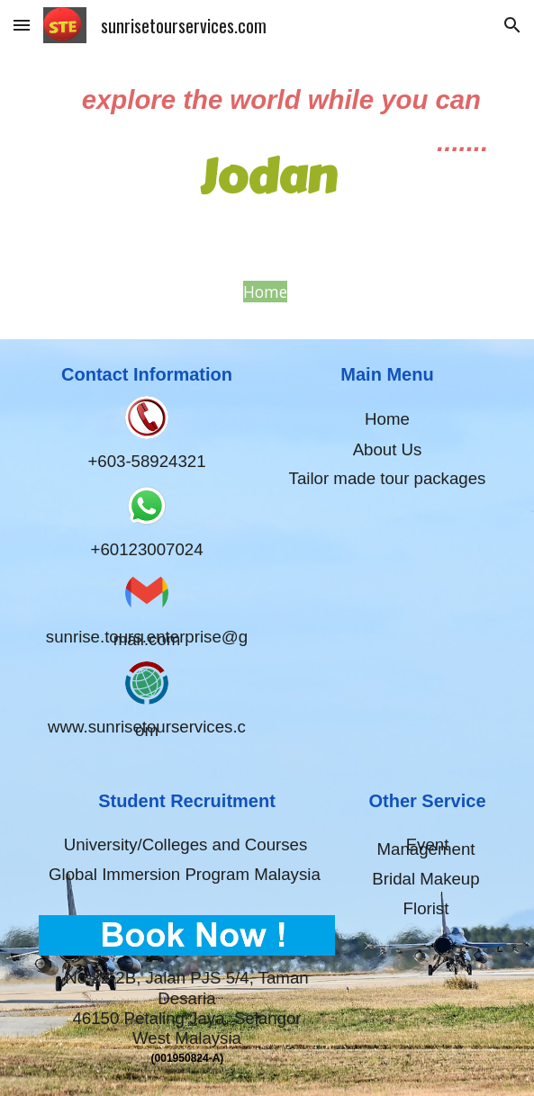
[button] (21, 24)
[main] (267, 135)
